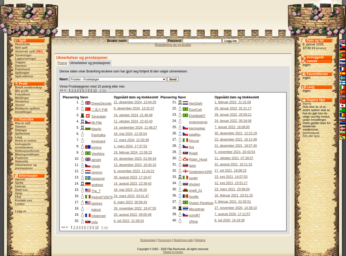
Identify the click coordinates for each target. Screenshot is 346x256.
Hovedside (22, 44)
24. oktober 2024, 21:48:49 (133, 115)
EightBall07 (197, 116)
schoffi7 (194, 215)
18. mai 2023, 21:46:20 (130, 190)
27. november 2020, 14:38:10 (236, 208)
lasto (192, 166)
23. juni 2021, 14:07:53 (231, 177)
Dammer (21, 65)
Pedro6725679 (102, 197)
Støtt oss (21, 189)
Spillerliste (22, 133)
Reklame (200, 240)
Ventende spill (25, 51)
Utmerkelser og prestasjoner (26, 166)
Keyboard (98, 141)
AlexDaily (195, 103)
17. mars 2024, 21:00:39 (131, 140)
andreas (97, 185)
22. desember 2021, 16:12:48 (236, 139)
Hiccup (194, 141)
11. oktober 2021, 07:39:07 (234, 158)
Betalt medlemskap (28, 87)
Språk (19, 182)
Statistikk (21, 161)
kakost (96, 210)
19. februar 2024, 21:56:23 (133, 152)
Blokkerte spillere (27, 108)
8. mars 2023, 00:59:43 (130, 202)
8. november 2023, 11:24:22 (134, 171)
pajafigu (195, 135)
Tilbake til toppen (173, 252)
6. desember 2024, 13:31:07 (134, 108)
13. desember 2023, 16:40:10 (135, 165)
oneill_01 (195, 190)
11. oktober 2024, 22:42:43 (133, 121)
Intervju (20, 186)
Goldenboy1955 (200, 172)
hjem (307, 103)
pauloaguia (311, 132)
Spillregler (22, 72)
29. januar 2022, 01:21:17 (233, 108)
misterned (98, 216)
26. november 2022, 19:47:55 (135, 208)
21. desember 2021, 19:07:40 (236, 146)
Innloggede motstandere (24, 145)
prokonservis (198, 122)
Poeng (62, 63)
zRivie (193, 222)
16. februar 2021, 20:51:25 (234, 195)
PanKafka (98, 135)
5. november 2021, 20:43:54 (235, 152)
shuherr (194, 184)
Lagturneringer (25, 58)
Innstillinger (23, 112)
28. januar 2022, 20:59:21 (233, 115)
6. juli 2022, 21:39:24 (129, 221)
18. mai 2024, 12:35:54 (130, 134)
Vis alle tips (311, 136)
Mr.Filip (96, 123)
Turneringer (23, 55)
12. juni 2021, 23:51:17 (231, 183)
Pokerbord (22, 69)
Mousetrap (197, 209)
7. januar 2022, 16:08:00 (232, 127)
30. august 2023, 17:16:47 (132, 177)
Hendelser (22, 101)
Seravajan (98, 116)
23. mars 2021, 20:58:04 (232, 189)
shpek (95, 166)
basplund (98, 179)
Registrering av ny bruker (173, 45)
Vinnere (20, 126)
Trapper (20, 62)
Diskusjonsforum (27, 150)
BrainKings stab (183, 240)
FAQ (18, 196)
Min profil (22, 90)
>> (104, 90)
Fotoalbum (22, 94)
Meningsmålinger (27, 154)
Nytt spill (21, 47)
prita (94, 222)
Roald (193, 153)
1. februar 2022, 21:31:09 (233, 102)
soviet (193, 178)
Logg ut (20, 211)
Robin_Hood (198, 159)
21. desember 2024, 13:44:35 (135, 102)
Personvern (165, 240)
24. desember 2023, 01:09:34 (135, 159)
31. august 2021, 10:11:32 (233, 164)
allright (96, 160)
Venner (20, 105)
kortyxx (96, 147)
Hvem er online (25, 140)
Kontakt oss (23, 200)
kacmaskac (197, 128)
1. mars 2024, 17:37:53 (130, 146)
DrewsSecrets (101, 103)
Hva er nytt (23, 123)
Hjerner (20, 179)
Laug (18, 137)
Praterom (21, 157)
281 (39, 51)
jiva (191, 147)
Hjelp (18, 193)
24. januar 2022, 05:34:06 (233, 121)
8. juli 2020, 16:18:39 (230, 220)
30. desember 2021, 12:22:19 (236, 133)
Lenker (20, 203)
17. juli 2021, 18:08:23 (231, 170)
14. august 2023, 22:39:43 (132, 183)
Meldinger (22, 97)
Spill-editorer (24, 76)
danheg (96, 203)
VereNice (98, 154)
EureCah (195, 110)
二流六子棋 (99, 110)
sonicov (96, 172)
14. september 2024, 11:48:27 (135, 127)
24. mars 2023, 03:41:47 (131, 196)
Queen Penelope (201, 203)
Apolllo (194, 197)
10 (95, 90)
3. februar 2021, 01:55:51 (233, 202)
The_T (96, 191)
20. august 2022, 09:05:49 (132, 215)
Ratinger (21, 130)
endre (321, 48)
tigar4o (96, 129)
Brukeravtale (147, 240)
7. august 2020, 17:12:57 (233, 214)
